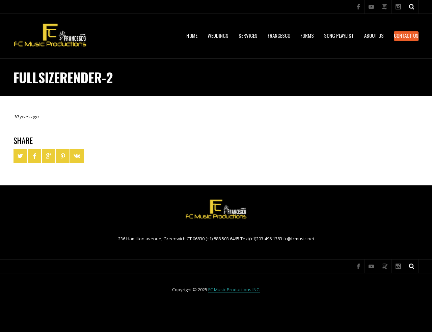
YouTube (371, 6)
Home (191, 35)
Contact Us (406, 35)
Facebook (357, 6)
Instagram (398, 6)
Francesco (279, 35)
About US (374, 35)
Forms (307, 35)
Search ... (411, 6)
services (248, 35)
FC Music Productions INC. (234, 289)
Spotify (385, 6)
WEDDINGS (218, 35)
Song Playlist (339, 35)
